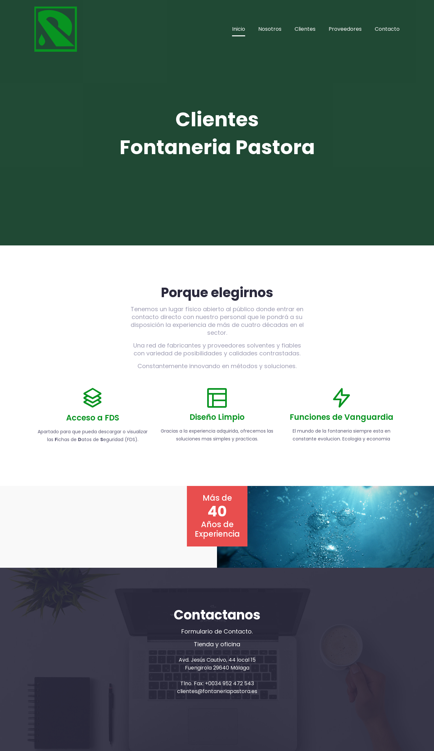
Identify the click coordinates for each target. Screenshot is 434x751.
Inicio (238, 29)
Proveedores (345, 29)
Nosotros (269, 29)
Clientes (305, 29)
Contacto (387, 29)
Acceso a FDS (92, 418)
